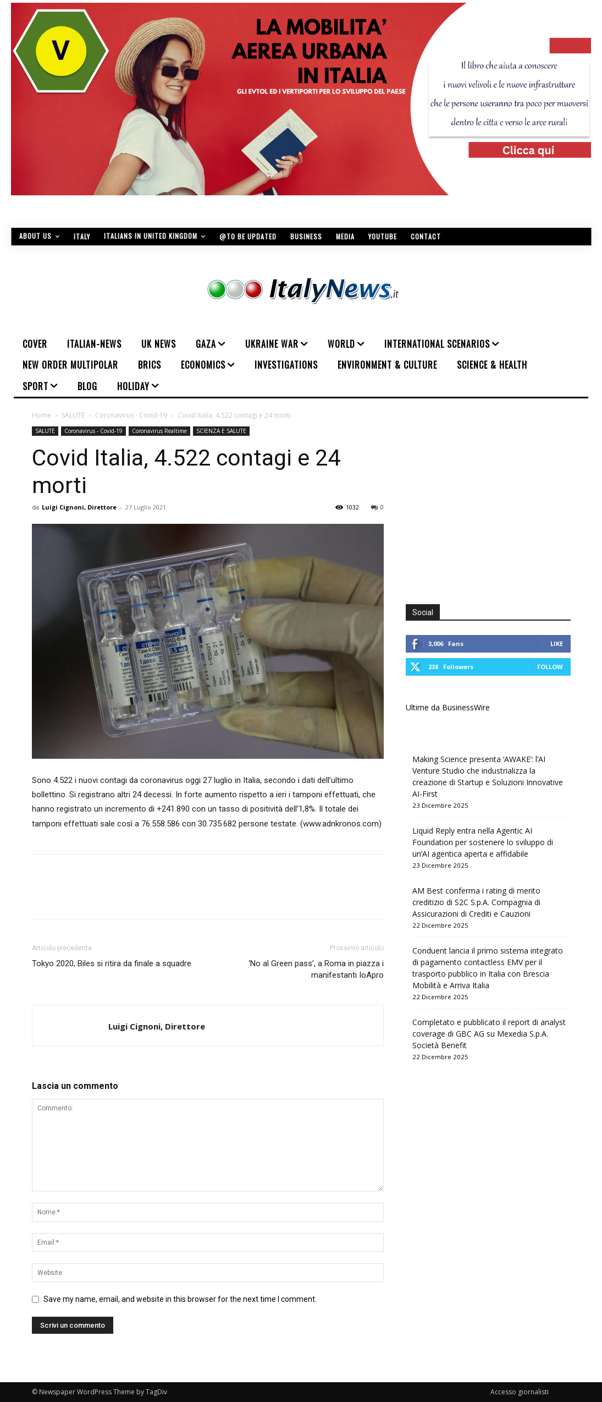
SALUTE (73, 415)
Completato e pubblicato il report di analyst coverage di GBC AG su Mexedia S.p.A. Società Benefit (489, 1033)
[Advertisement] (498, 503)
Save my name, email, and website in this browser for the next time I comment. (180, 1299)
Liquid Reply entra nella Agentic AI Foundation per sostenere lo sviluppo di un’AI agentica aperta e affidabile (482, 842)
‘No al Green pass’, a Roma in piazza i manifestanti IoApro (316, 969)
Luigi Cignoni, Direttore (79, 507)
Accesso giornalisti (519, 1391)
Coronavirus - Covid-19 (131, 415)
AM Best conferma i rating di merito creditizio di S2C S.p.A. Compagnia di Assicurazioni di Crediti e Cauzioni (476, 902)
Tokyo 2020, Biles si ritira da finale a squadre (111, 963)
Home (41, 415)
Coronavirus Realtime (159, 431)
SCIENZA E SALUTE (221, 431)
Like (556, 643)
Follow (550, 666)
